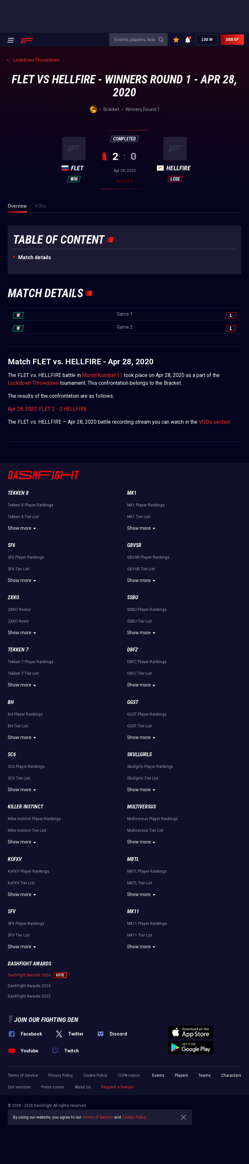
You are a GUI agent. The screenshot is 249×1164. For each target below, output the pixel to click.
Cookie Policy (95, 1075)
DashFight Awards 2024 (29, 975)
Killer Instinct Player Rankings (34, 819)
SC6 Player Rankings (26, 766)
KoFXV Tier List (21, 883)
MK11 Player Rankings (147, 923)
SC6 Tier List (19, 778)
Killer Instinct (25, 807)
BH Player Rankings (25, 714)
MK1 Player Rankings (146, 505)
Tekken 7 (18, 650)
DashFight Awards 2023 (29, 986)
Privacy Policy (60, 1075)
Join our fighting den (46, 1020)
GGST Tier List (139, 726)
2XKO (13, 597)
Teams (204, 1075)
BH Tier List (18, 726)
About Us (83, 1087)
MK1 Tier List (138, 517)
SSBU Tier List (139, 621)
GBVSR (134, 545)
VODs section (214, 422)
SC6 (12, 754)
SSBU (132, 597)
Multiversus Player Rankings (152, 819)
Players (181, 1075)
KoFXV (15, 859)
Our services (19, 1087)
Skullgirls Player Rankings (150, 766)
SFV (12, 911)
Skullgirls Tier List (143, 778)
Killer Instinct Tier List (27, 830)
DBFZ (132, 650)
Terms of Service (23, 1075)
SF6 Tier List (19, 569)
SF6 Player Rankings (26, 557)
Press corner (52, 1087)
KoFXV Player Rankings (28, 871)
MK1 (131, 493)
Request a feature (117, 1087)
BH (11, 702)
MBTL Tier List (139, 883)
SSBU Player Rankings (147, 609)
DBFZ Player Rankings (147, 662)
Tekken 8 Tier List (23, 517)
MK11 (133, 911)
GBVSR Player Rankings (148, 557)
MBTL (133, 859)
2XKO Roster (19, 609)
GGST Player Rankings (147, 714)
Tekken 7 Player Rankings (30, 662)
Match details (34, 257)
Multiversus (141, 807)
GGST (132, 702)
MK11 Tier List (139, 935)
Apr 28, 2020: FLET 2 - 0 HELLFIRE (47, 409)
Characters (231, 1075)
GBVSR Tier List (141, 569)
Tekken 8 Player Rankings (30, 505)
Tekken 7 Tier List (23, 673)
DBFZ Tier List (139, 673)
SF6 (11, 545)
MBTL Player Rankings (147, 871)
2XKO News (18, 621)
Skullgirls (139, 754)
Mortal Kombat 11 (102, 375)
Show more (23, 528)
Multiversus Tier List (145, 830)
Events (158, 1075)
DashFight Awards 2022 (29, 996)
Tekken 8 (18, 493)
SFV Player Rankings (26, 923)
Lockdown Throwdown (33, 383)
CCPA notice (129, 1075)
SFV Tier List (19, 935)
